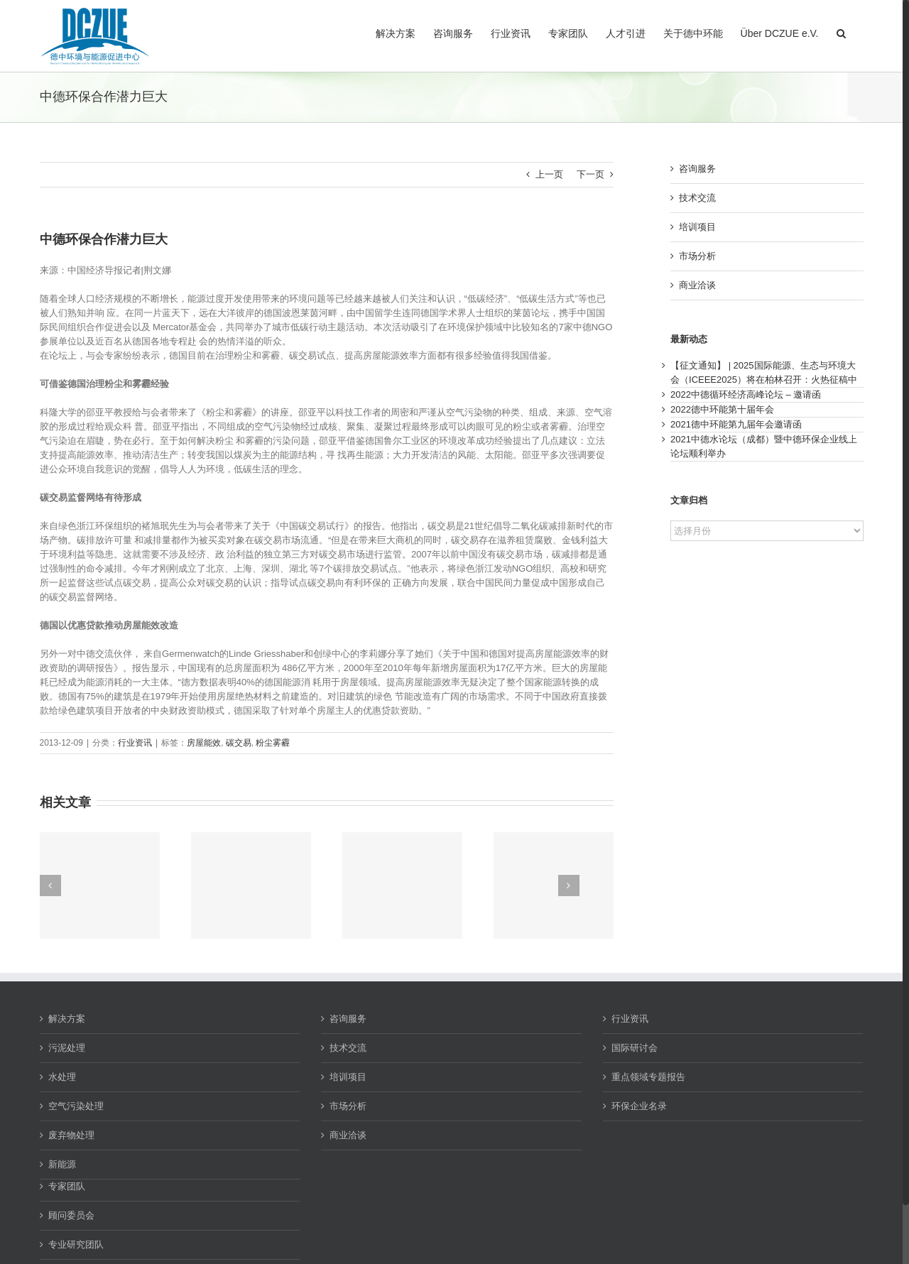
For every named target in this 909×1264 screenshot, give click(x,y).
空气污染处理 (76, 1106)
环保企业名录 (639, 1106)
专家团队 (66, 1186)
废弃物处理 (71, 1135)
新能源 (62, 1164)
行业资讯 (135, 743)
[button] (841, 32)
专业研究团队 (76, 1244)
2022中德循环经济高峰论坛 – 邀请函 (745, 394)
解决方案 (66, 1018)
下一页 (590, 174)
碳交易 (238, 743)
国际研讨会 (634, 1047)
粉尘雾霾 (273, 743)
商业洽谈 (697, 285)
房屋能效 (204, 743)
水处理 (62, 1077)
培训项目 (697, 227)
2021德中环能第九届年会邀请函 (736, 424)
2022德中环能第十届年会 (722, 409)
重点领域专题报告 (648, 1077)
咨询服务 (697, 168)
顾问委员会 (71, 1215)
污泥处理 (66, 1047)
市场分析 (697, 256)
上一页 (549, 174)
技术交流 (697, 197)
